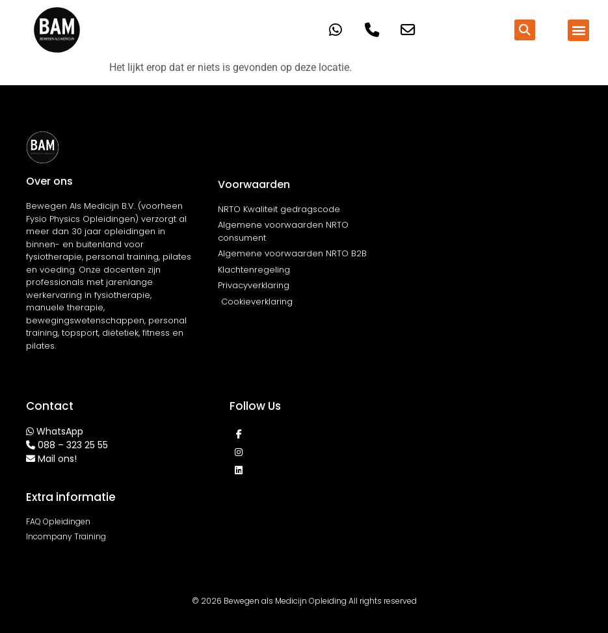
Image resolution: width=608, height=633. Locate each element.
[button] (524, 30)
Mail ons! (57, 458)
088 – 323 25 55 (73, 444)
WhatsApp (59, 431)
